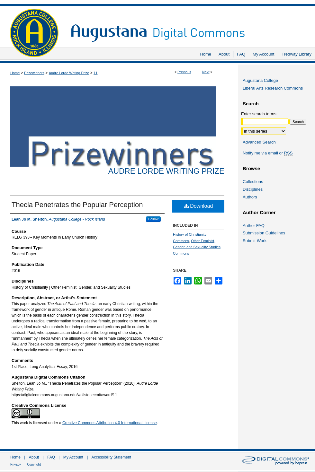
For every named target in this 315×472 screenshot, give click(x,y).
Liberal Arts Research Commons (273, 88)
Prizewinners (34, 73)
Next (206, 72)
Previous (184, 72)
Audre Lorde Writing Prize (69, 73)
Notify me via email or (267, 153)
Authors (250, 197)
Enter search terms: (259, 113)
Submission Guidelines (264, 233)
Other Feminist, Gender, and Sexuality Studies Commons (197, 247)
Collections (253, 181)
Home (15, 73)
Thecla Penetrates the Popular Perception (77, 205)
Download (198, 206)
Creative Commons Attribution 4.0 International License (109, 423)
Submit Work (254, 240)
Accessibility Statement (111, 457)
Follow (153, 219)
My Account (73, 457)
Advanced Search (259, 142)
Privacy (15, 464)
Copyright (34, 464)
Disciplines (253, 189)
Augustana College (260, 80)
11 (95, 73)
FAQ (51, 457)
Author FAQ (254, 225)
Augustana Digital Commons (189, 24)
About (34, 457)
